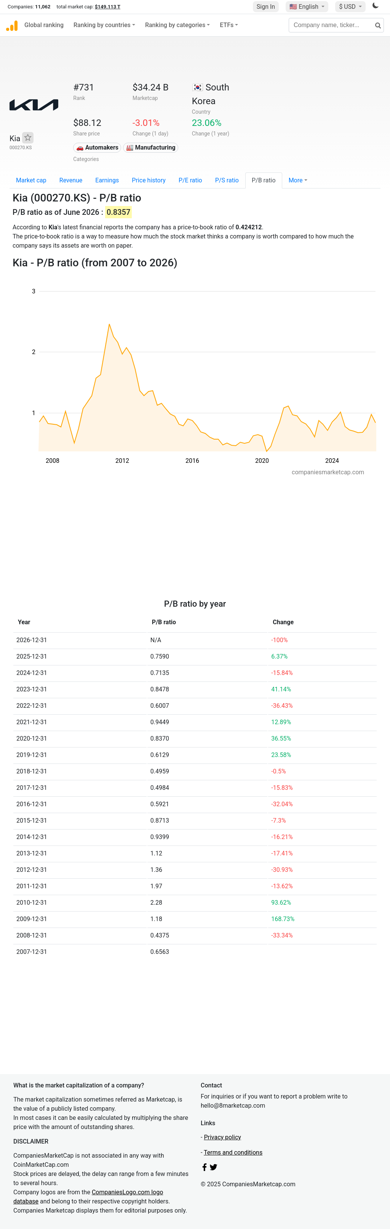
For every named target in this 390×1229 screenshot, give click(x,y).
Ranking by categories (175, 25)
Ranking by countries (102, 25)
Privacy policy (222, 1137)
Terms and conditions (233, 1152)
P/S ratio (227, 180)
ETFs (226, 25)
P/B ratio (264, 180)
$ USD (348, 6)
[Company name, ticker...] (336, 25)
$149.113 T (107, 7)
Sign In (266, 6)
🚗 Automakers (97, 147)
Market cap (31, 180)
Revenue (71, 180)
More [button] (296, 180)
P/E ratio (190, 180)
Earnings (107, 180)
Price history (149, 180)
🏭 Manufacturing (151, 147)
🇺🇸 (304, 6)
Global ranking (44, 25)
